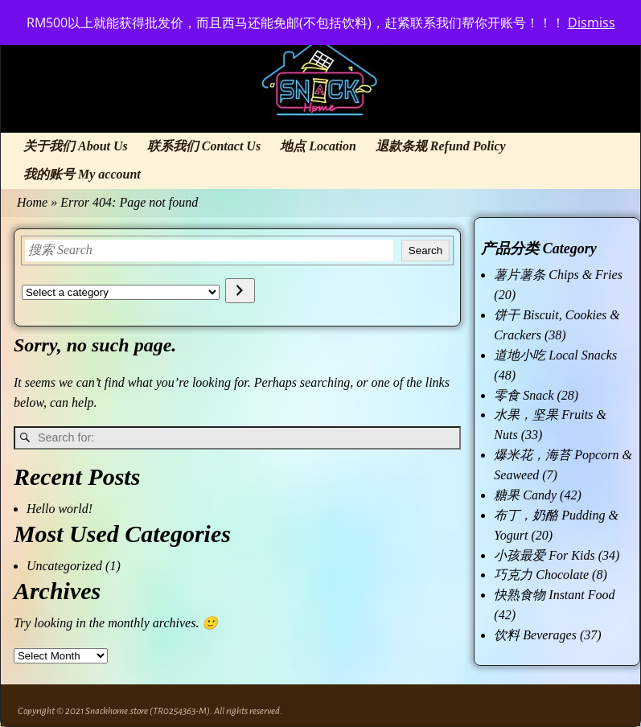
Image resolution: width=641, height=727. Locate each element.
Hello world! (59, 508)
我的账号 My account (82, 174)
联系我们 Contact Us (204, 146)
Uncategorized (64, 566)
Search (425, 250)
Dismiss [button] (591, 22)
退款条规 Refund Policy (441, 146)
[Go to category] (240, 290)
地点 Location (318, 146)
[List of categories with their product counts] (121, 292)
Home (32, 202)
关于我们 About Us (75, 146)
